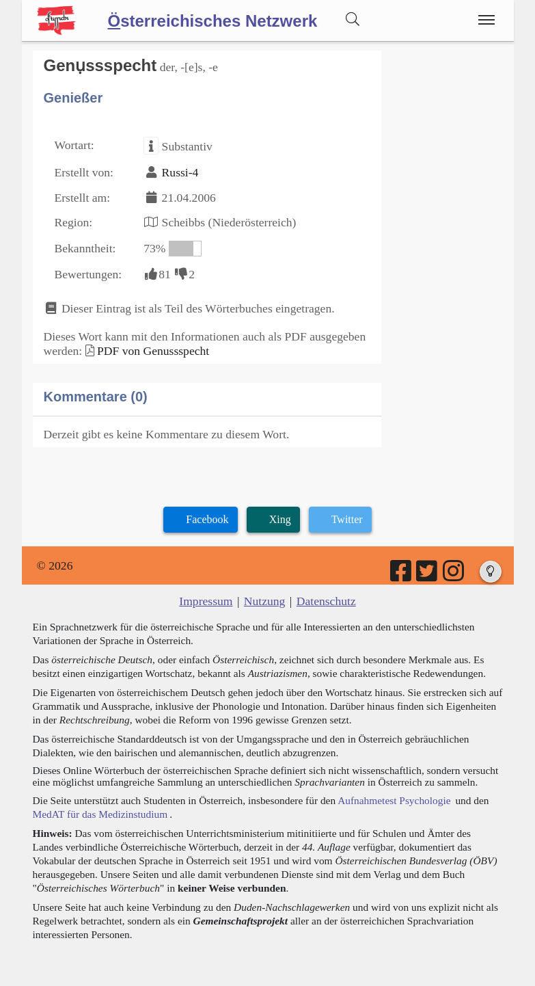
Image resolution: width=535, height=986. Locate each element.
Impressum (205, 601)
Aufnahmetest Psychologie (394, 800)
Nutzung (265, 601)
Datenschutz (326, 601)
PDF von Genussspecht (153, 351)
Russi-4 (180, 172)
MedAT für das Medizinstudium (100, 814)
